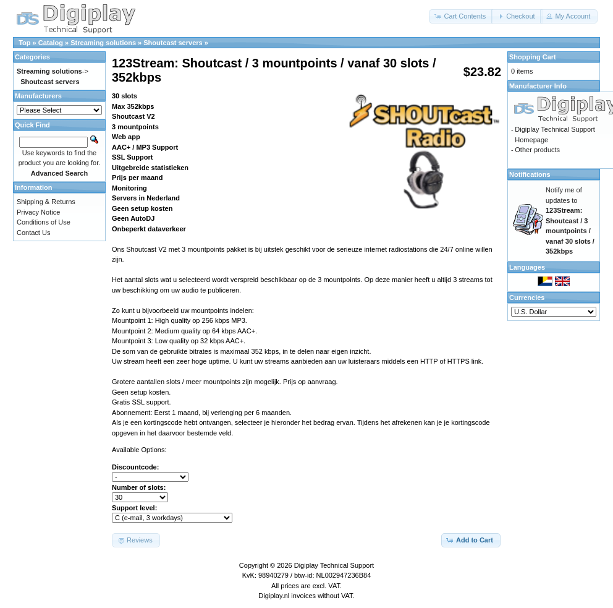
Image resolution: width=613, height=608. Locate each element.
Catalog (50, 42)
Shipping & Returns (46, 201)
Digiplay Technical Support (334, 565)
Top (24, 42)
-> (52, 71)
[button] (461, 16)
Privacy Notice (38, 212)
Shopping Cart (532, 57)
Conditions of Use (43, 222)
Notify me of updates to (570, 220)
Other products (537, 149)
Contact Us (33, 232)
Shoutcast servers (172, 42)
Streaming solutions (103, 42)
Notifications (530, 174)
